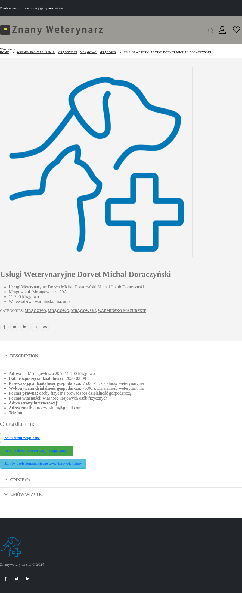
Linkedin (27, 579)
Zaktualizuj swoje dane (22, 436)
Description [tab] (24, 354)
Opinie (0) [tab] (20, 478)
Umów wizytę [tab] (26, 493)
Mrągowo (35, 309)
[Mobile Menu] (5, 30)
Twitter (14, 325)
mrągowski (83, 309)
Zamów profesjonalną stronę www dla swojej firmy (43, 462)
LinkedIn (24, 325)
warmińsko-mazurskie (122, 309)
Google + (34, 325)
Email (45, 325)
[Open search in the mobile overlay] (210, 30)
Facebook (4, 325)
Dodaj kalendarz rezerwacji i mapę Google (36, 449)
